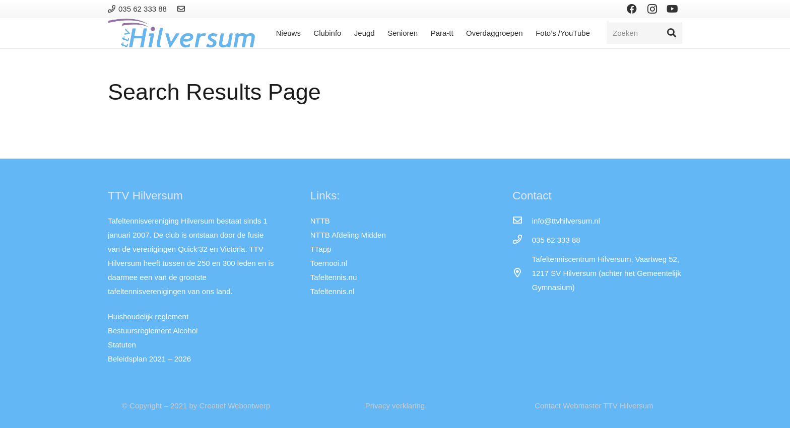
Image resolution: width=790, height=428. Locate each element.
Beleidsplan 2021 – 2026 (149, 358)
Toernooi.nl (328, 263)
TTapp (321, 249)
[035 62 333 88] (522, 240)
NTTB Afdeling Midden (348, 235)
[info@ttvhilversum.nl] (522, 221)
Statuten (122, 344)
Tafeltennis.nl (332, 291)
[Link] (182, 9)
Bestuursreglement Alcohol (153, 330)
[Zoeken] (644, 33)
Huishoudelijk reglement (148, 316)
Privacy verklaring (395, 405)
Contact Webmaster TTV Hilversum (594, 405)
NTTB (320, 221)
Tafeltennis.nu (333, 277)
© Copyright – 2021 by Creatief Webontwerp (196, 405)
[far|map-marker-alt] (522, 273)
